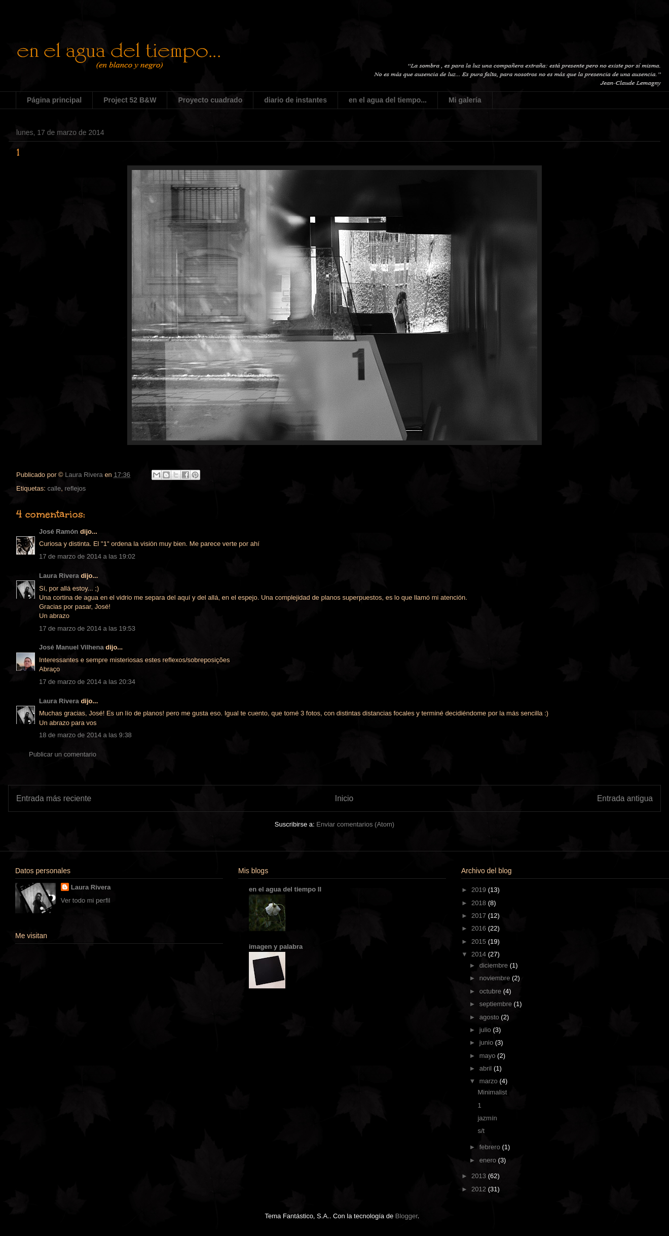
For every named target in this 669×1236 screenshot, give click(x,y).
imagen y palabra (276, 946)
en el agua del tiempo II (285, 889)
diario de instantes (295, 100)
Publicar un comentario (62, 754)
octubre (491, 991)
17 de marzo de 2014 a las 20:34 (87, 681)
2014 (479, 954)
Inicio (344, 798)
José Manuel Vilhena (71, 647)
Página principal (54, 100)
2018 (479, 903)
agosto (490, 1017)
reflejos (75, 488)
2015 (479, 941)
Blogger (406, 1216)
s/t (481, 1131)
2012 (479, 1189)
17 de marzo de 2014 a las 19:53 (87, 628)
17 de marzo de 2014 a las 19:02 (87, 556)
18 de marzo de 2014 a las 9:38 (85, 735)
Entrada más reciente (53, 798)
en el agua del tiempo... (388, 100)
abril (486, 1068)
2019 (479, 890)
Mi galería (465, 100)
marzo (489, 1081)
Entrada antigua (625, 798)
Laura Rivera (59, 575)
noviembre (495, 978)
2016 (479, 928)
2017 (479, 915)
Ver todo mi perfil (85, 900)
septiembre (496, 1004)
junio (487, 1042)
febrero (490, 1147)
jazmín (487, 1118)
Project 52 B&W (129, 100)
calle (54, 488)
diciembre (494, 965)
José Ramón (58, 531)
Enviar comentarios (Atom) (355, 824)
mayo (488, 1055)
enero (488, 1160)
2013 (479, 1176)
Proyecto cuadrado (210, 100)
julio (486, 1030)
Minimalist (492, 1092)
